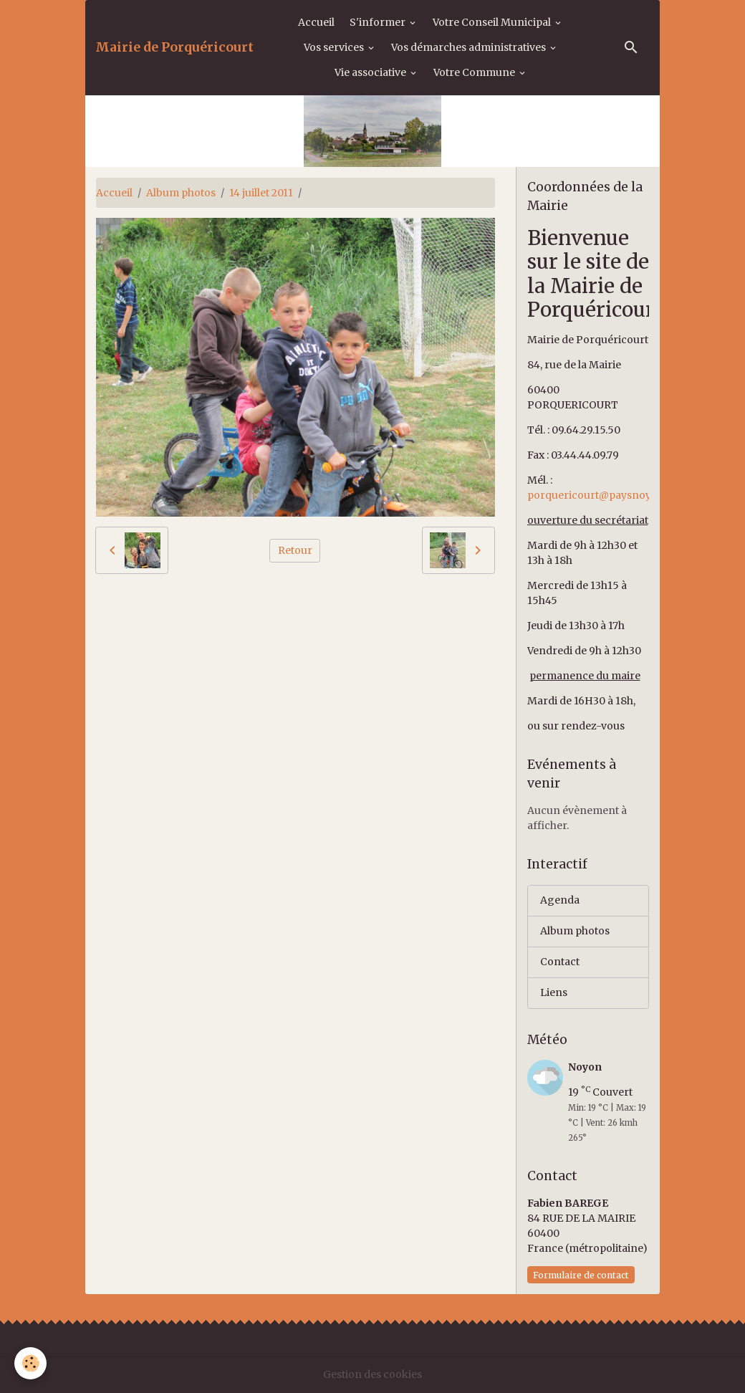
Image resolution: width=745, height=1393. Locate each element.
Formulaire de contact (581, 1275)
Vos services (335, 47)
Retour (295, 550)
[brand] (174, 47)
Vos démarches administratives (469, 47)
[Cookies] (30, 1363)
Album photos (181, 192)
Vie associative (371, 72)
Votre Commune (475, 72)
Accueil (316, 22)
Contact (560, 961)
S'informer (379, 22)
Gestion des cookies (372, 1374)
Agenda (560, 900)
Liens (553, 992)
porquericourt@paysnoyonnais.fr (612, 495)
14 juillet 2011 (261, 192)
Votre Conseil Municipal (493, 22)
